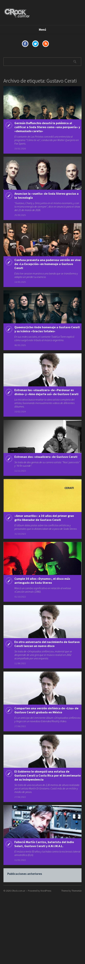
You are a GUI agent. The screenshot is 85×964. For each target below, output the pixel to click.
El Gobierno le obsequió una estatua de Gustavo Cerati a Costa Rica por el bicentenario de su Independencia (47, 795)
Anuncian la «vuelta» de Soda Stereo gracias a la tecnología (46, 197)
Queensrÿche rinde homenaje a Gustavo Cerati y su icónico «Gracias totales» (47, 332)
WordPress (45, 890)
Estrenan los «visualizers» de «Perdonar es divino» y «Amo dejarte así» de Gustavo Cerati (46, 398)
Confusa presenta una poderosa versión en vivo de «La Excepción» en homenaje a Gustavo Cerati (47, 267)
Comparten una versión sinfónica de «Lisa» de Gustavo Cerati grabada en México (46, 727)
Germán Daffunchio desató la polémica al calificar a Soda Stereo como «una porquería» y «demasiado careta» (47, 127)
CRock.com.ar (18, 890)
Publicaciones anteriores (24, 899)
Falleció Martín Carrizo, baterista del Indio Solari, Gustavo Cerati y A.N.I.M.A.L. (44, 867)
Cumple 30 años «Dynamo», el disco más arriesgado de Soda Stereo (42, 594)
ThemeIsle (76, 890)
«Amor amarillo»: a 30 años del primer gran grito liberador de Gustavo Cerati (44, 527)
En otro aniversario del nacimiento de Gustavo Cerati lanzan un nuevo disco (47, 659)
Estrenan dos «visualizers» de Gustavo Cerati (45, 465)
